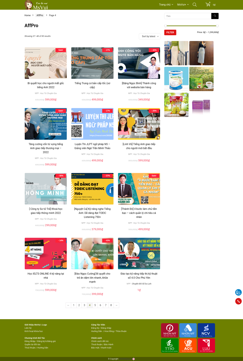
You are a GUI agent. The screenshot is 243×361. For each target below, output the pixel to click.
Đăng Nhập (30, 341)
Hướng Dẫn (97, 331)
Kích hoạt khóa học (34, 331)
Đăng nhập (106, 328)
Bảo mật (95, 347)
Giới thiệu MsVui (32, 325)
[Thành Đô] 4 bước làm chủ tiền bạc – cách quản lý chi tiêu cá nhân (139, 213)
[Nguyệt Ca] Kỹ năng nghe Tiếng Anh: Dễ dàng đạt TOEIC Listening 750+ (92, 213)
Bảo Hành (108, 344)
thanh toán (106, 347)
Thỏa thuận (120, 331)
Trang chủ (165, 4)
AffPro (40, 15)
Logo (44, 325)
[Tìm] (215, 16)
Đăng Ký (95, 328)
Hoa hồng (109, 331)
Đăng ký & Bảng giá (46, 341)
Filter (170, 32)
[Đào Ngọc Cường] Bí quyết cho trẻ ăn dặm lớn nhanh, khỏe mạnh (92, 277)
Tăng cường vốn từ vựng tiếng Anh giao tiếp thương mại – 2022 (46, 148)
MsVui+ (181, 4)
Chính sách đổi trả (99, 341)
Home (28, 15)
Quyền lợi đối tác (32, 344)
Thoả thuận (30, 347)
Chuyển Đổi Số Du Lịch (141, 284)
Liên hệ (28, 328)
